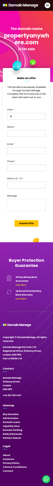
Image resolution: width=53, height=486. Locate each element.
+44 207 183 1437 (12, 395)
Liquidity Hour (11, 426)
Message (12, 195)
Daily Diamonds (12, 434)
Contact (8, 471)
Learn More (21, 285)
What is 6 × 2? (15, 178)
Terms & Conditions (15, 467)
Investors (8, 459)
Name (11, 127)
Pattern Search (12, 438)
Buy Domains (11, 414)
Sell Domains (10, 418)
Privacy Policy (11, 463)
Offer (11, 109)
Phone (11, 161)
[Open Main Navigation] (47, 5)
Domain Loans (11, 422)
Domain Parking (12, 430)
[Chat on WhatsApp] (46, 479)
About (6, 455)
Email (11, 144)
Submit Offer (26, 223)
